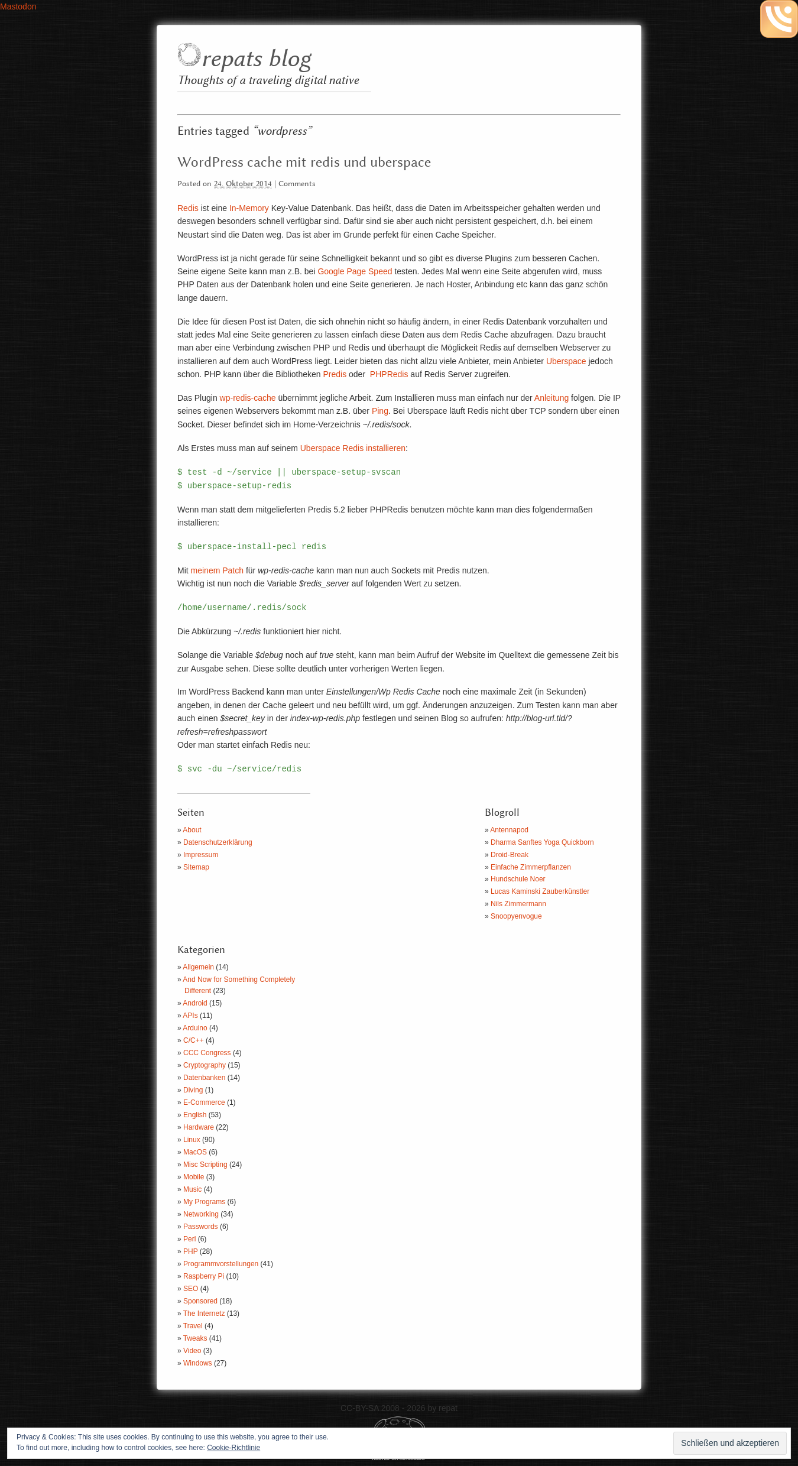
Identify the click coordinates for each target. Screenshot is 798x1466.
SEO (190, 1289)
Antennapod (509, 830)
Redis (188, 208)
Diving (193, 1090)
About (192, 830)
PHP (190, 1251)
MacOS (195, 1152)
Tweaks (195, 1338)
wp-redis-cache (248, 398)
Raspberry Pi (203, 1276)
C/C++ (193, 1040)
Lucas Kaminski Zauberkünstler (540, 891)
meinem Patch (217, 570)
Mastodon (18, 6)
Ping (380, 411)
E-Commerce (204, 1102)
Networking (201, 1214)
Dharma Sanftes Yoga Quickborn (542, 842)
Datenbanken (204, 1077)
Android (195, 1003)
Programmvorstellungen (220, 1264)
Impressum (200, 855)
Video (192, 1351)
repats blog (255, 59)
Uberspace (566, 361)
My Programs (204, 1202)
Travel (193, 1326)
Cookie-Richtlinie (233, 1448)
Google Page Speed (354, 271)
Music (192, 1189)
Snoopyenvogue (516, 916)
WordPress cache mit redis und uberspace (304, 162)
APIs (190, 1015)
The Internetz (204, 1313)
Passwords (200, 1226)
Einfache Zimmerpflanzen (531, 867)
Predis (334, 374)
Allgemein (198, 967)
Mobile (193, 1177)
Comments (297, 184)
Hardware (198, 1127)
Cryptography (204, 1065)
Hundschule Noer (518, 879)
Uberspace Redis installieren (353, 448)
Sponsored (200, 1301)
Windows (197, 1363)
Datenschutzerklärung (217, 842)
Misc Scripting (205, 1164)
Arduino (195, 1028)
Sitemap (196, 867)
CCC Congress (207, 1053)
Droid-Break (509, 855)
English (194, 1115)
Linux (191, 1140)
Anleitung (551, 398)
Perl (189, 1239)
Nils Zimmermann (518, 904)
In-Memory (249, 208)
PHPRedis (389, 374)
